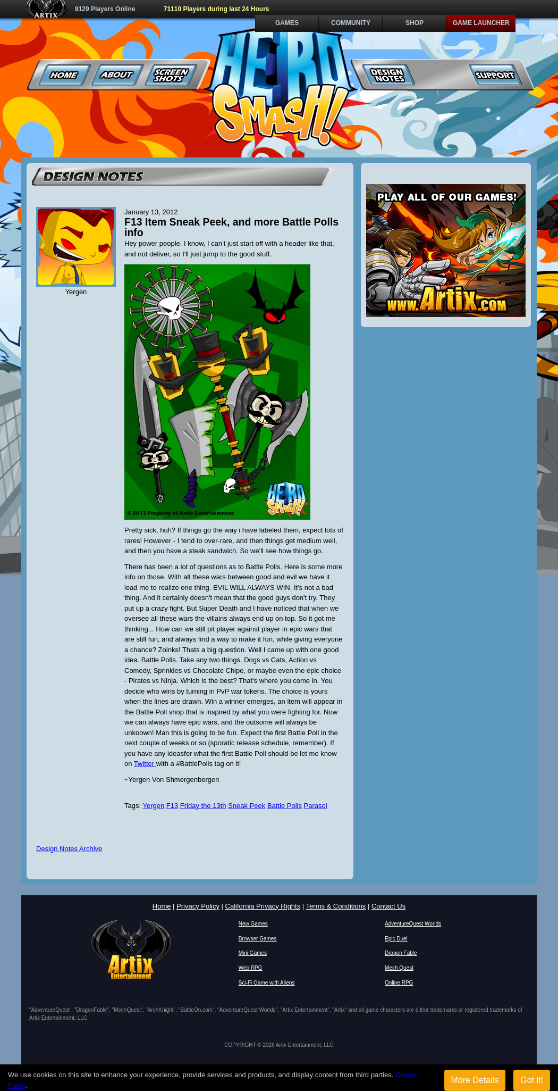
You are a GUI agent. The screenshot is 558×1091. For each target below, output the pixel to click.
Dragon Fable (401, 953)
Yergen (153, 806)
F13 (172, 806)
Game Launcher (481, 23)
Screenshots (171, 75)
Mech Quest (399, 968)
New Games (253, 924)
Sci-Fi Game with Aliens (267, 983)
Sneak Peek (246, 806)
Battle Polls (284, 806)
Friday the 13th (203, 806)
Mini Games (253, 953)
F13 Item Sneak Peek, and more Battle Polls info (231, 227)
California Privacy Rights (263, 906)
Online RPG (399, 983)
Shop (414, 23)
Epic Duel (396, 939)
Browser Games (258, 939)
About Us (118, 75)
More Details (475, 1080)
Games (287, 23)
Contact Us (388, 906)
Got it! (531, 1080)
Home (65, 75)
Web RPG (251, 968)
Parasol (315, 806)
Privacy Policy (197, 906)
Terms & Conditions (336, 906)
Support (495, 75)
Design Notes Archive (69, 849)
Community (350, 23)
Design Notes (389, 75)
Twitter (145, 764)
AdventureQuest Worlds (413, 924)
